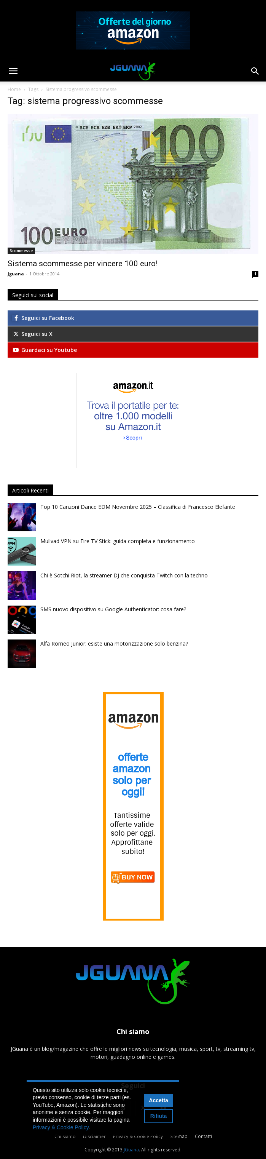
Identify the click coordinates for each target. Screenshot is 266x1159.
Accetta (158, 1100)
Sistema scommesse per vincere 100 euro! (83, 263)
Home (14, 89)
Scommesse (21, 250)
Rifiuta (158, 1116)
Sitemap (179, 1136)
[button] (13, 71)
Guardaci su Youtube (44, 349)
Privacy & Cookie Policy (138, 1136)
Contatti (203, 1136)
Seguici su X (32, 333)
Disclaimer (94, 1136)
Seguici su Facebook (43, 317)
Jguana (16, 274)
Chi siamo (65, 1136)
